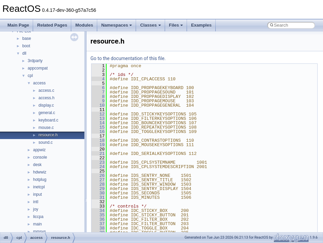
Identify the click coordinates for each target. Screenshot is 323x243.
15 (98, 127)
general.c (46, 112)
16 (98, 132)
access (39, 83)
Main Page (18, 25)
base (26, 38)
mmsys (39, 231)
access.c (46, 90)
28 (98, 184)
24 (98, 167)
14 (98, 123)
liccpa (38, 216)
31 (98, 197)
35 (98, 215)
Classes (150, 25)
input (37, 194)
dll (24, 53)
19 (98, 145)
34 (98, 211)
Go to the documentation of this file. (128, 58)
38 (98, 228)
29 (98, 189)
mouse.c (46, 127)
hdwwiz (39, 172)
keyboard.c (48, 120)
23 (98, 162)
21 (98, 154)
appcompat (38, 68)
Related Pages (52, 25)
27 (98, 180)
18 (98, 140)
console (40, 157)
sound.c (45, 142)
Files (176, 25)
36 (98, 219)
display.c (46, 105)
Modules (84, 25)
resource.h (48, 135)
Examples (201, 25)
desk (37, 164)
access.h (46, 98)
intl (35, 201)
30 (98, 193)
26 (98, 175)
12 (98, 114)
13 (98, 118)
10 (98, 105)
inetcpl (39, 187)
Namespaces (116, 25)
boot (26, 46)
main (37, 224)
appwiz (39, 149)
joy (35, 209)
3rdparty (35, 60)
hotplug (39, 179)
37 (98, 224)
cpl (30, 75)
